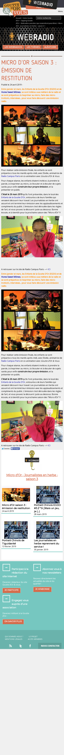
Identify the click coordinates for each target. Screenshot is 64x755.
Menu (60, 11)
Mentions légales (13, 639)
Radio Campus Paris (10, 176)
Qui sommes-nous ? (14, 636)
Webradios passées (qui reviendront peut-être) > (39, 23)
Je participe (12, 590)
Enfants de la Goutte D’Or (13, 197)
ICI (49, 269)
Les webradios (13, 47)
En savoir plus (13, 621)
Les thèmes (33, 47)
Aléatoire (50, 47)
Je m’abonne (42, 589)
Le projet (33, 636)
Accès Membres (35, 639)
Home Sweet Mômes (11, 92)
